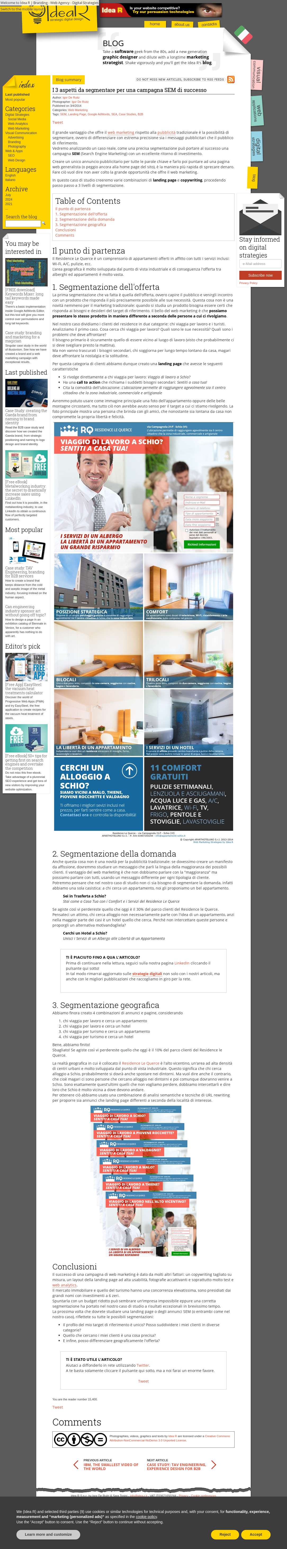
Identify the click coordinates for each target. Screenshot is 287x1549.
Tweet (57, 122)
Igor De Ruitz (71, 97)
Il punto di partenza (73, 208)
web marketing (121, 132)
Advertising (16, 137)
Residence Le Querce (140, 1063)
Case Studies (127, 114)
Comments (64, 235)
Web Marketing (18, 128)
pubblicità (167, 132)
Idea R (172, 1436)
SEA (114, 114)
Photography (17, 146)
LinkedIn (182, 963)
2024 (8, 199)
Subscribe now (260, 275)
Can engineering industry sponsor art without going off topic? (25, 610)
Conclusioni (65, 229)
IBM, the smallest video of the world (111, 1466)
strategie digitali (147, 973)
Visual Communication (21, 133)
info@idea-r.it (138, 1495)
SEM (63, 114)
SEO (11, 155)
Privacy (183, 1495)
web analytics (64, 1284)
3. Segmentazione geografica (80, 224)
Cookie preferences (203, 1495)
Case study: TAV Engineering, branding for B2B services (24, 572)
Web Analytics (18, 124)
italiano (10, 180)
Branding (14, 142)
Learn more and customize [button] (48, 1534)
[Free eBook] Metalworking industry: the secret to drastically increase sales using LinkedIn (25, 490)
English (10, 175)
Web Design (16, 160)
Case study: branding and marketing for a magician (23, 336)
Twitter (143, 1365)
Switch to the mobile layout (22, 9)
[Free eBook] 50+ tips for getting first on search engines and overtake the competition (26, 762)
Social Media (17, 119)
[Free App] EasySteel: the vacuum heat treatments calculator (24, 688)
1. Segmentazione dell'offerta (81, 213)
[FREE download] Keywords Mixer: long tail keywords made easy (24, 295)
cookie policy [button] (146, 1517)
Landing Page (77, 114)
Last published (17, 94)
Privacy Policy (248, 283)
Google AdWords (99, 114)
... (6, 208)
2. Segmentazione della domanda (85, 219)
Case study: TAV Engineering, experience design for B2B (176, 1466)
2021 (8, 204)
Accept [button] (256, 1534)
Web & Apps (14, 151)
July (8, 195)
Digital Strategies (17, 115)
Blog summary (68, 79)
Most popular (15, 99)
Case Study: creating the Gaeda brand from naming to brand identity (26, 416)
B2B (140, 114)
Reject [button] (225, 1534)
